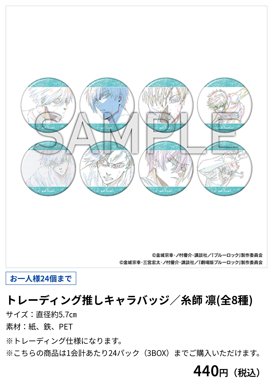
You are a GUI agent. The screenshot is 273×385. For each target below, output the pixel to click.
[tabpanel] (136, 137)
